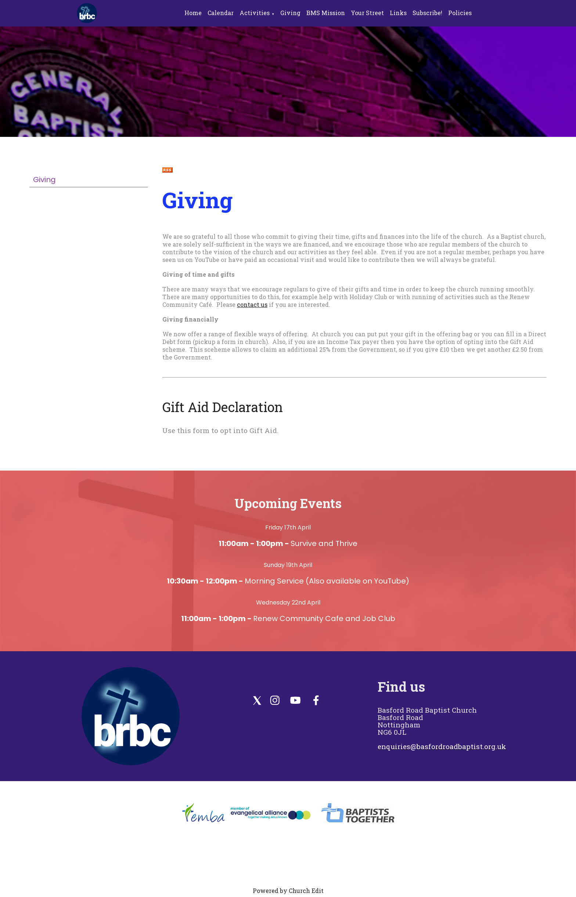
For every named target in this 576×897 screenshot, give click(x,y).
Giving (290, 13)
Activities (255, 13)
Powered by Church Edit (288, 890)
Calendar (221, 13)
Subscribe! (427, 13)
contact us (252, 304)
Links (398, 13)
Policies (460, 13)
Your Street (367, 13)
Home (193, 13)
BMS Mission (325, 13)
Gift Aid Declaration (222, 407)
